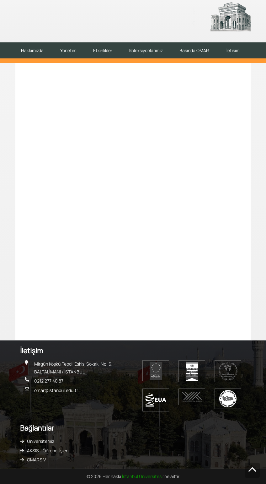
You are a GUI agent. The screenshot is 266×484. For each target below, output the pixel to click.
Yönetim (68, 50)
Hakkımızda (32, 50)
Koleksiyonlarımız (146, 50)
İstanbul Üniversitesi (142, 476)
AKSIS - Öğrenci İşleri (47, 451)
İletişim (233, 50)
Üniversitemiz (40, 441)
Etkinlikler (102, 50)
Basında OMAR (194, 50)
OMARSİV (36, 460)
